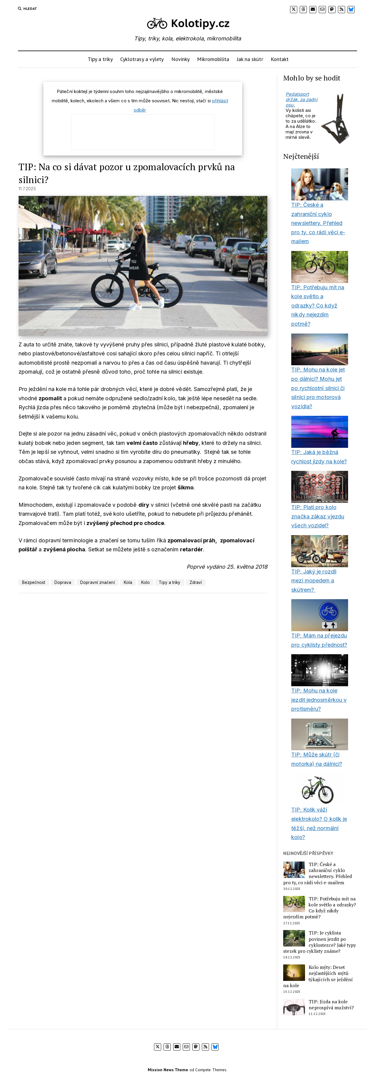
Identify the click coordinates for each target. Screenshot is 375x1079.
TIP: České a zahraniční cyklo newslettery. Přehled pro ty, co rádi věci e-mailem (318, 223)
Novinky (180, 59)
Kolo (145, 582)
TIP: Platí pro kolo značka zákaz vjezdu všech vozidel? (317, 516)
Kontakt (280, 59)
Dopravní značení (97, 582)
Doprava (62, 582)
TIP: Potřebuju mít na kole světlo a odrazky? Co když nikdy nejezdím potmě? (317, 305)
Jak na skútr (250, 59)
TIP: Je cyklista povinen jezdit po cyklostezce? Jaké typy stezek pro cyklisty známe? (319, 942)
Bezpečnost (33, 582)
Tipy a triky (100, 59)
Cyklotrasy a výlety (142, 59)
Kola (128, 582)
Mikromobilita (213, 59)
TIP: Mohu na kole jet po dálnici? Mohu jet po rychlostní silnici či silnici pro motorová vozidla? (318, 387)
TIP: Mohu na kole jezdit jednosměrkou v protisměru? (319, 699)
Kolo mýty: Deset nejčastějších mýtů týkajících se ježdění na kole (318, 976)
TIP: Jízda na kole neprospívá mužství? (331, 1005)
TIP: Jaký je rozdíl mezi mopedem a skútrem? (313, 580)
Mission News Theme (168, 1069)
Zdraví (196, 582)
